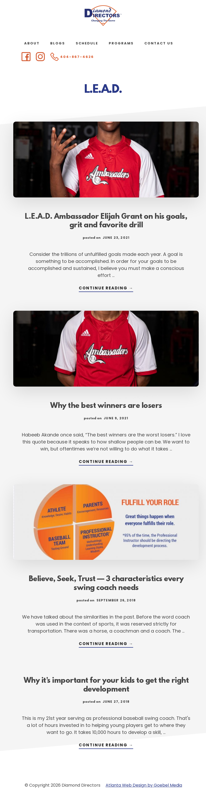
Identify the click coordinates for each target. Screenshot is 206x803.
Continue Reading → (106, 288)
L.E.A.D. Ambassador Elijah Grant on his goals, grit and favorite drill (106, 221)
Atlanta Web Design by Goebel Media (144, 785)
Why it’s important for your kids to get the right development (106, 685)
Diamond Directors (103, 15)
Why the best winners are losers (106, 406)
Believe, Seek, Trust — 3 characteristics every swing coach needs (106, 583)
